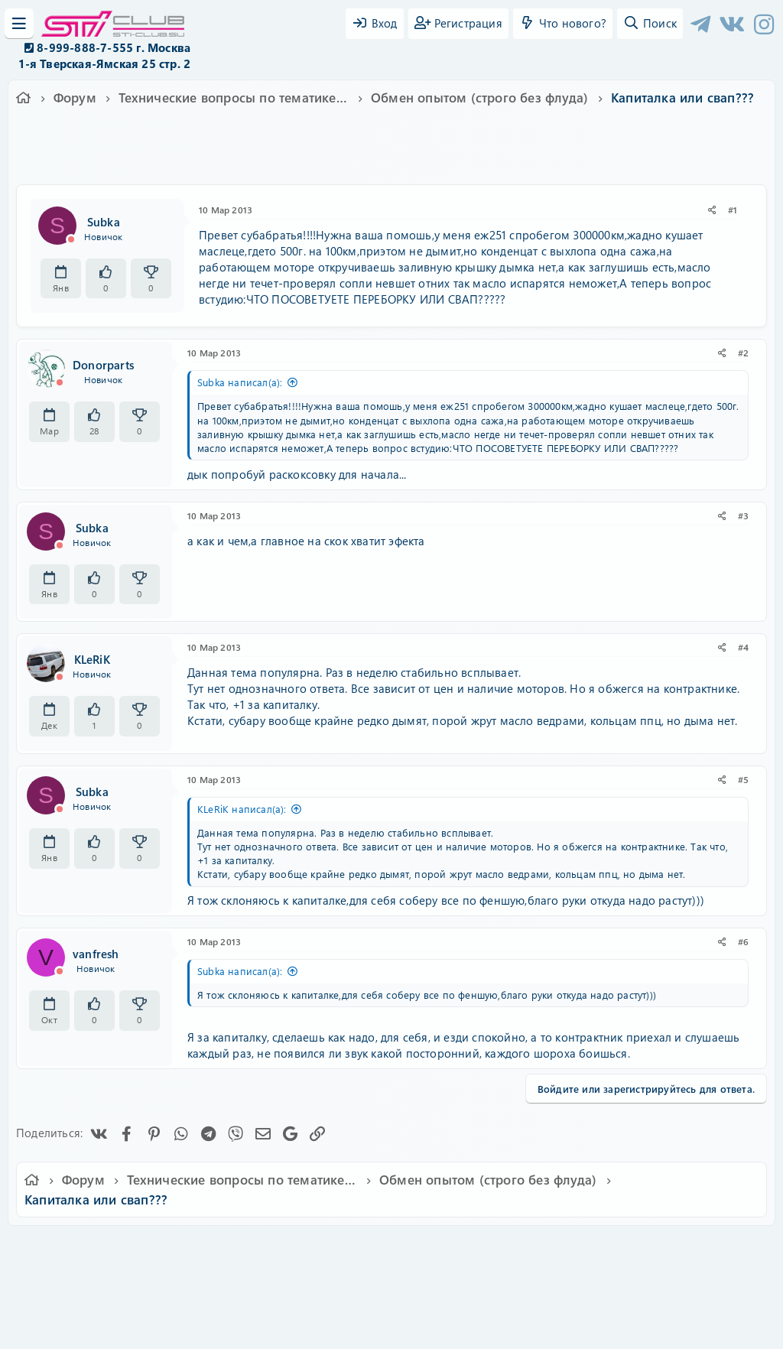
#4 (743, 647)
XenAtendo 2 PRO (332, 1304)
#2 (743, 352)
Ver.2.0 (96, 1247)
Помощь (610, 1247)
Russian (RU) (168, 1247)
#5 (743, 779)
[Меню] (19, 23)
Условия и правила (356, 1247)
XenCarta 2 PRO (332, 1292)
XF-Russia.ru (69, 1280)
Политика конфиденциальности (495, 1247)
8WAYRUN (461, 1292)
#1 (732, 209)
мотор (463, 159)
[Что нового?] (562, 23)
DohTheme (431, 1328)
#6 (743, 941)
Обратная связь (257, 1247)
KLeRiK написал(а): (242, 808)
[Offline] (71, 239)
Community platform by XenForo (391, 1269)
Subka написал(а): (239, 381)
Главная (664, 1247)
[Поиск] (650, 23)
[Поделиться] (712, 210)
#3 (743, 515)
